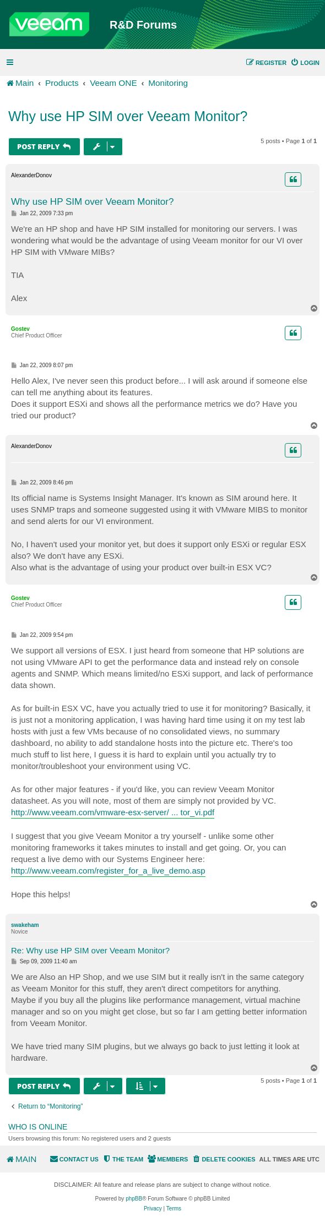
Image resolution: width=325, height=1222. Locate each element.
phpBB (134, 1199)
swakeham (25, 925)
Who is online (37, 1126)
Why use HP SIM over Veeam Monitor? (127, 116)
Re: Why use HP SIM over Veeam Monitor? (90, 950)
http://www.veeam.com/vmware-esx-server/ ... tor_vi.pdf (112, 812)
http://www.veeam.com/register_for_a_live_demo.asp (108, 870)
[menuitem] (304, 62)
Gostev (20, 329)
